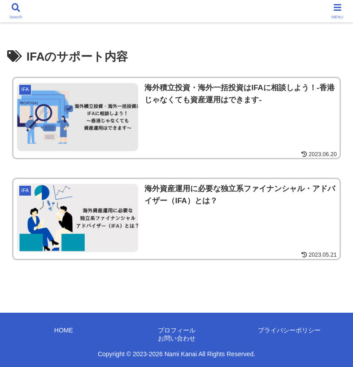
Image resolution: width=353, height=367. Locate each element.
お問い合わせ (177, 338)
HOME (63, 330)
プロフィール (177, 330)
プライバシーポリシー (289, 330)
